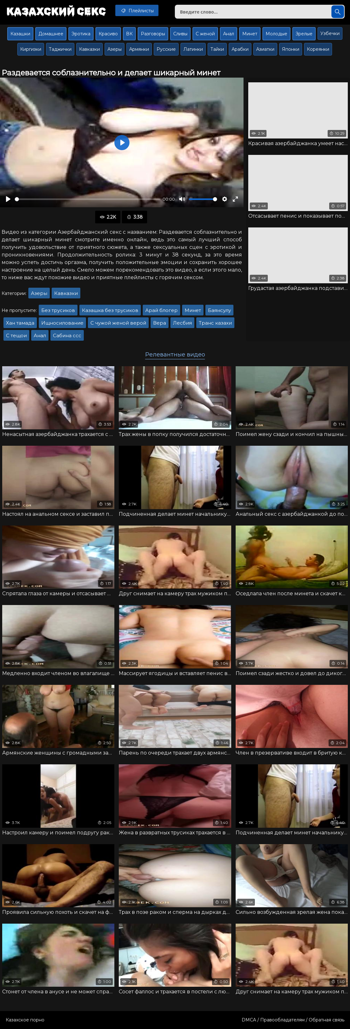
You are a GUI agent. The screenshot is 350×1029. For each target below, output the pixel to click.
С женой (205, 34)
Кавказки (89, 49)
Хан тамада (20, 323)
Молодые (276, 34)
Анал (228, 34)
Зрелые (304, 34)
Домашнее (50, 34)
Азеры (114, 49)
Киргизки (30, 49)
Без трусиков (58, 310)
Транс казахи (215, 323)
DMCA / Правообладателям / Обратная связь (293, 1020)
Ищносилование (62, 323)
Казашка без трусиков (110, 310)
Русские (166, 49)
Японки (290, 49)
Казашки (20, 34)
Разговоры (153, 34)
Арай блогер (161, 310)
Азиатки (265, 49)
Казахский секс (56, 11)
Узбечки (330, 33)
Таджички (60, 49)
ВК (129, 34)
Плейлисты (137, 10)
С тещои (16, 335)
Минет (249, 34)
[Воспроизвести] (8, 199)
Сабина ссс (67, 335)
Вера (159, 323)
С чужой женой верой (118, 323)
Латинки (193, 49)
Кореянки (318, 49)
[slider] (87, 199)
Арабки (240, 49)
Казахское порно (25, 1020)
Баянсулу (219, 310)
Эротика (81, 34)
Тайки (217, 49)
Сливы (180, 34)
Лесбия (182, 323)
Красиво (108, 34)
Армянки (139, 49)
